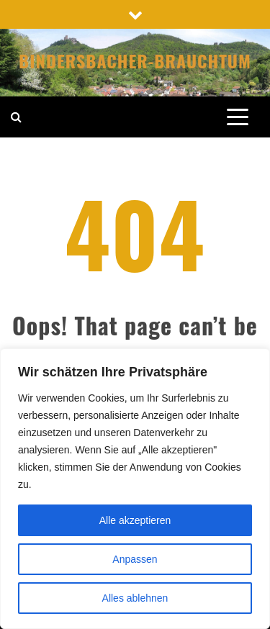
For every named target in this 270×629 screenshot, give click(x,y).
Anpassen (134, 559)
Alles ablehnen (135, 598)
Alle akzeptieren (135, 520)
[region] (135, 488)
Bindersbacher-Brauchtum (135, 60)
